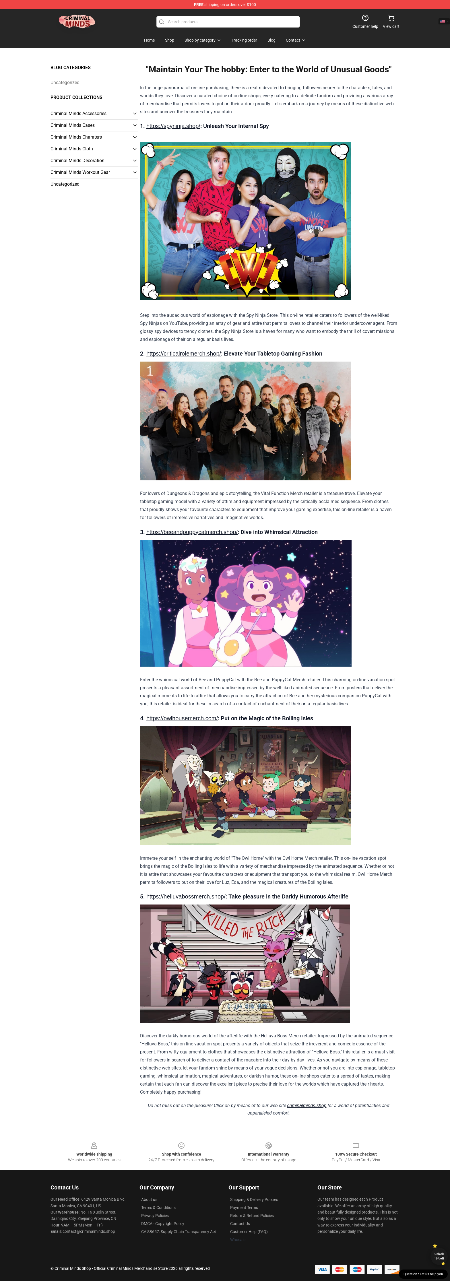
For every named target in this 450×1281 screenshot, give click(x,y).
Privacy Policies (155, 1215)
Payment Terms (244, 1207)
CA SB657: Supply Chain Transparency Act (178, 1231)
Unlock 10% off (439, 1256)
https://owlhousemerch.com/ (182, 718)
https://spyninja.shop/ (173, 126)
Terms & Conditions (158, 1207)
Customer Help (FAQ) (249, 1231)
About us (149, 1199)
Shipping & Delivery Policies (254, 1199)
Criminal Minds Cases (73, 125)
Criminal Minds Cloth (72, 149)
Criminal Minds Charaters (76, 137)
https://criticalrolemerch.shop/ (183, 353)
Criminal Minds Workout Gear (80, 172)
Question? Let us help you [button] (423, 1274)
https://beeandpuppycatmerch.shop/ (192, 532)
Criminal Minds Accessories (78, 113)
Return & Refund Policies (252, 1215)
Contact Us (240, 1223)
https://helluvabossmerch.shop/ (186, 896)
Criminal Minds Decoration (77, 160)
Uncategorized (65, 82)
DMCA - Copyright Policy (162, 1223)
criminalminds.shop (307, 1105)
